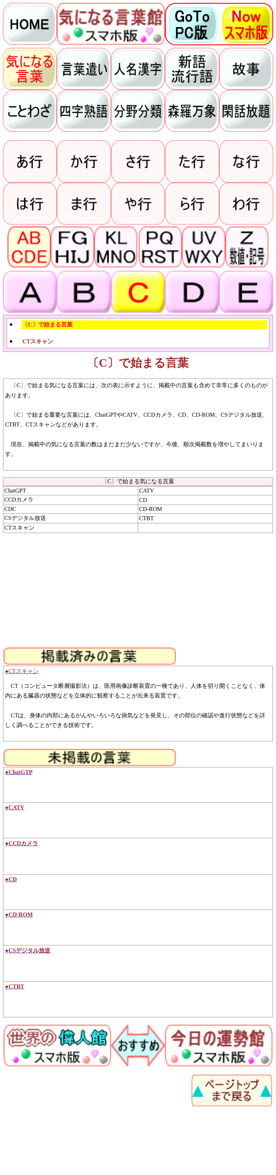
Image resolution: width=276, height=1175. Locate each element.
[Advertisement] (138, 590)
